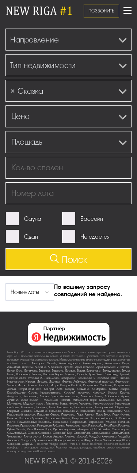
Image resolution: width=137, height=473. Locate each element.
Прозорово (28, 425)
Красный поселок (76, 392)
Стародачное (101, 433)
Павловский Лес (118, 411)
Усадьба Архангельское (37, 440)
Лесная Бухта (49, 396)
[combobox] (68, 39)
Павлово (55, 411)
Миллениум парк (84, 400)
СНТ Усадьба (101, 429)
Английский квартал (20, 367)
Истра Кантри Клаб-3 (66, 385)
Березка (44, 370)
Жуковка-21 (36, 378)
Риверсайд (95, 425)
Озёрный (13, 411)
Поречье (13, 425)
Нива (63, 403)
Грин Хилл (96, 374)
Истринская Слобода (97, 385)
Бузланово (93, 370)
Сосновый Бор (62, 433)
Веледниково (111, 370)
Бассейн (91, 219)
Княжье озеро (119, 389)
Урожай (82, 436)
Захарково (68, 378)
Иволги (30, 381)
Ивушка (42, 381)
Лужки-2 (12, 400)
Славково (45, 433)
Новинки (42, 407)
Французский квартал (68, 440)
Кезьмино (83, 389)
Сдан (31, 237)
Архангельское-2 (107, 367)
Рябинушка (84, 429)
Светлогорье (120, 429)
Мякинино (52, 403)
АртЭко (68, 367)
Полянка (123, 422)
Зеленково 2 (86, 378)
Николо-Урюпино (80, 403)
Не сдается (94, 237)
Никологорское (104, 403)
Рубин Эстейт (16, 429)
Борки (81, 370)
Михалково (106, 400)
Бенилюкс (30, 370)
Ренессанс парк (76, 425)
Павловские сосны (92, 411)
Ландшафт (14, 396)
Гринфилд (111, 374)
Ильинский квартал (100, 381)
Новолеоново (84, 407)
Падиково (67, 414)
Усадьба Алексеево (103, 436)
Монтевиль (14, 403)
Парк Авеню (85, 414)
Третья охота (32, 436)
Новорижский (104, 407)
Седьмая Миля (16, 433)
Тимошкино (14, 436)
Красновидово (50, 392)
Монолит (123, 400)
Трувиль (70, 436)
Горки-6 (82, 374)
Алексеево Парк (117, 363)
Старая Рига (82, 433)
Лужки (125, 396)
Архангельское (85, 367)
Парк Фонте (121, 414)
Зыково (124, 378)
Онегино (26, 411)
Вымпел (36, 374)
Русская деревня (64, 429)
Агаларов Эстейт (44, 363)
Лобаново (112, 396)
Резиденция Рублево (50, 425)
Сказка (32, 433)
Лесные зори (69, 396)
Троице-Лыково (53, 436)
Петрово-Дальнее (31, 418)
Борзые (70, 370)
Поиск (68, 259)
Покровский (78, 422)
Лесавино (30, 396)
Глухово (70, 374)
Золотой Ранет (108, 378)
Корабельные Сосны (22, 392)
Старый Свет (120, 433)
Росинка (123, 425)
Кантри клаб (53, 389)
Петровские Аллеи (57, 418)
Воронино (23, 374)
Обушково (122, 407)
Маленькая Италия (57, 400)
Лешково (87, 396)
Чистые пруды (112, 440)
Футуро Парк (93, 440)
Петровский (80, 418)
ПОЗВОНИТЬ (101, 11)
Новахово (27, 407)
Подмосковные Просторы (35, 422)
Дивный (124, 374)
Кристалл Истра (105, 392)
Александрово (92, 363)
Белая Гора (14, 370)
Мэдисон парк (33, 403)
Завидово (52, 378)
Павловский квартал (21, 414)
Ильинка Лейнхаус (74, 381)
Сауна (32, 219)
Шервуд (27, 444)
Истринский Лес (30, 389)
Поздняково (60, 422)
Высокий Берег (53, 374)
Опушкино (40, 411)
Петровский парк (101, 418)
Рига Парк (110, 425)
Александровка (69, 363)
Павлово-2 (70, 411)
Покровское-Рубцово (102, 422)
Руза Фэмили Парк (39, 429)
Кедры (69, 389)
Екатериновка (16, 378)
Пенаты (12, 418)
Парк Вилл (103, 414)
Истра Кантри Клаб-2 (33, 385)
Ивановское (15, 381)
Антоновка (55, 367)
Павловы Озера (48, 414)
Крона (124, 392)
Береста (57, 370)
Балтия (125, 367)
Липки (98, 396)
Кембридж (99, 389)
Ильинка (54, 381)
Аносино (40, 367)
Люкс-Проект (31, 400)
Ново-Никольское (60, 407)
